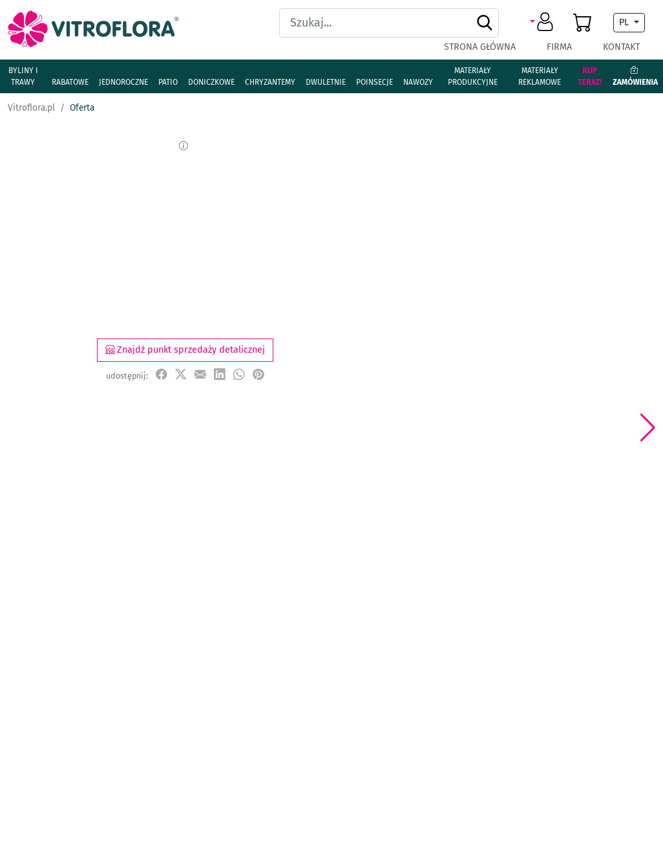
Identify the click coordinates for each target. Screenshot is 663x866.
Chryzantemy (270, 82)
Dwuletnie (326, 82)
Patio (168, 82)
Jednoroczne (123, 82)
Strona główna (480, 46)
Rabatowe (70, 82)
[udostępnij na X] (181, 375)
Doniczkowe (211, 82)
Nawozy (418, 82)
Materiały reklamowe (539, 76)
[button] (544, 22)
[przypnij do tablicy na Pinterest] (258, 375)
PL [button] (625, 22)
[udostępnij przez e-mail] (200, 375)
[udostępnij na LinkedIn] (220, 375)
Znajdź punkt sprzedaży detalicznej (185, 349)
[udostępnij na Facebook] (161, 375)
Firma (559, 46)
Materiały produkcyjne (473, 76)
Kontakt (621, 46)
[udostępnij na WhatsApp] (239, 375)
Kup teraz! (590, 76)
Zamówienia (635, 76)
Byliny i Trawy (23, 76)
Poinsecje (374, 82)
